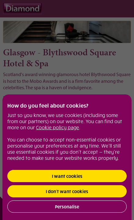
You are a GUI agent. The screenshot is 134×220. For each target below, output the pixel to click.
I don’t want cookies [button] (67, 191)
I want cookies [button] (67, 176)
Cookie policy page (57, 127)
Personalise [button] (67, 206)
